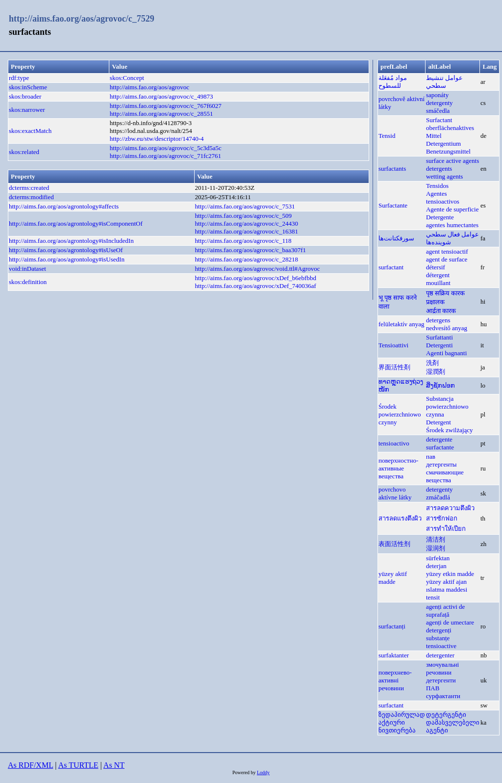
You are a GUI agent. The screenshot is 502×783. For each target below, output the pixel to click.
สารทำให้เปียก (446, 528)
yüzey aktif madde (392, 577)
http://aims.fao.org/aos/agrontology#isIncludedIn (71, 240)
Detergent (438, 422)
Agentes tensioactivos (442, 197)
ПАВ (432, 688)
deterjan (436, 566)
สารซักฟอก (441, 518)
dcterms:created (29, 187)
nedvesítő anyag (446, 328)
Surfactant (439, 120)
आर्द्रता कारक (441, 310)
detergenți (439, 630)
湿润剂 (435, 548)
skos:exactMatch (30, 130)
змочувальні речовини (442, 668)
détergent (438, 275)
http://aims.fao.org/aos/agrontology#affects (64, 206)
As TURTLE (78, 765)
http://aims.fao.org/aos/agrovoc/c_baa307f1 (250, 250)
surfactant (390, 267)
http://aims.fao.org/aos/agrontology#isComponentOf (76, 223)
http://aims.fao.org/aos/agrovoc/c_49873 (161, 96)
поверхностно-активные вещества (398, 468)
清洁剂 (435, 539)
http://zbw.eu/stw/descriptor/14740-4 (157, 138)
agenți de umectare (450, 622)
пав (430, 456)
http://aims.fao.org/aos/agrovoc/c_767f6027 (166, 105)
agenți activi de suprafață (445, 610)
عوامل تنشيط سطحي (444, 81)
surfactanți (391, 626)
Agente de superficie (452, 209)
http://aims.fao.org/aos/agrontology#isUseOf (66, 250)
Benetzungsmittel (448, 151)
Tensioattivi (393, 345)
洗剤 (432, 362)
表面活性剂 (394, 544)
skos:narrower (27, 109)
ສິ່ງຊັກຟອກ (440, 385)
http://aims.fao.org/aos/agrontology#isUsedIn (67, 259)
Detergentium (443, 143)
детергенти (441, 680)
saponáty (437, 95)
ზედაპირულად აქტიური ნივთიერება (401, 722)
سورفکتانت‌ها (396, 238)
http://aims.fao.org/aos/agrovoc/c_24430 (246, 223)
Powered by (244, 772)
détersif (435, 267)
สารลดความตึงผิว (450, 508)
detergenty (439, 102)
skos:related (24, 152)
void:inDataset (27, 268)
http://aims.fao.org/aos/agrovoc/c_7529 (81, 19)
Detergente (440, 217)
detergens (438, 320)
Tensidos (437, 185)
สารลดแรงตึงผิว (400, 518)
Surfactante (392, 205)
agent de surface (446, 259)
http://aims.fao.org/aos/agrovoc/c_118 (243, 240)
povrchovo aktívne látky (395, 493)
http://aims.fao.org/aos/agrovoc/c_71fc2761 (165, 155)
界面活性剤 (394, 367)
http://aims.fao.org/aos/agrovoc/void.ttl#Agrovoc (257, 268)
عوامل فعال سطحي (452, 234)
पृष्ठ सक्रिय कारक (445, 293)
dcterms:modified (31, 197)
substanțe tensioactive (441, 642)
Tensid (386, 135)
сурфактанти (443, 696)
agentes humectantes (452, 225)
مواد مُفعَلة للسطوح (392, 81)
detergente (439, 439)
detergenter (440, 655)
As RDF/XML (30, 765)
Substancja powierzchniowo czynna (447, 406)
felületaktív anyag (401, 324)
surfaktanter (393, 655)
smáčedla (438, 110)
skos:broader (25, 96)
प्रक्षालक (435, 302)
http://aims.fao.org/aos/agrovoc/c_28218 (246, 259)
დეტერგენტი (446, 714)
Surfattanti (439, 337)
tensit (433, 597)
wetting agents (444, 176)
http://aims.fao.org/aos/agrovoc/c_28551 (161, 113)
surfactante (440, 447)
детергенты (441, 464)
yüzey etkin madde (450, 573)
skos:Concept (127, 77)
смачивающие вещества (445, 476)
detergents (439, 168)
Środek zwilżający (449, 430)
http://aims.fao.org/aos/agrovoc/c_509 (243, 215)
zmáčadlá (438, 497)
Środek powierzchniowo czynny (399, 414)
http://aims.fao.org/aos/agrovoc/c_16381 (246, 231)
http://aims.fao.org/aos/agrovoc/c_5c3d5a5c (166, 148)
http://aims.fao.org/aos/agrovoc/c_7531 (245, 206)
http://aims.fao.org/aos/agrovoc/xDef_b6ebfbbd (255, 278)
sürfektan (438, 558)
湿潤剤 (435, 371)
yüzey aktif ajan (446, 581)
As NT (114, 765)
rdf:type (19, 77)
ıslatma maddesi (446, 589)
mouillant (438, 283)
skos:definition (28, 282)
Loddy (263, 772)
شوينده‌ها (438, 242)
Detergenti (439, 345)
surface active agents (452, 160)
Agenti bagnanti (446, 353)
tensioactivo (393, 443)
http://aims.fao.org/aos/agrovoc (149, 87)
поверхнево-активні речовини (395, 680)
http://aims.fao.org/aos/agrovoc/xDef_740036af (255, 285)
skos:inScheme (28, 87)
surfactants (392, 168)
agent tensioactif (447, 251)
